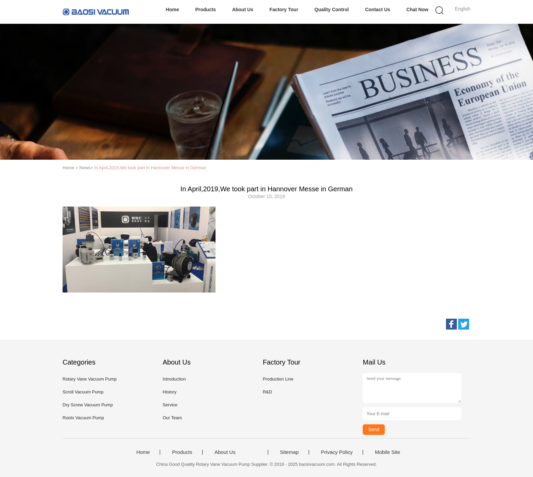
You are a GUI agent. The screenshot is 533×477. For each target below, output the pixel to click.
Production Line (278, 379)
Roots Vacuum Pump (83, 417)
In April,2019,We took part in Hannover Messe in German (150, 167)
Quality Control (331, 9)
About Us (242, 9)
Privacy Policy (337, 452)
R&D (267, 391)
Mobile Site (387, 452)
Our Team (172, 417)
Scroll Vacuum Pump (83, 391)
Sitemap (289, 452)
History (169, 391)
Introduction (174, 379)
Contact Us (377, 9)
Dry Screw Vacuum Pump (88, 404)
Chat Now (418, 9)
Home (172, 9)
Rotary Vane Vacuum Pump (90, 379)
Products (205, 9)
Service (169, 404)
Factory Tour (284, 9)
